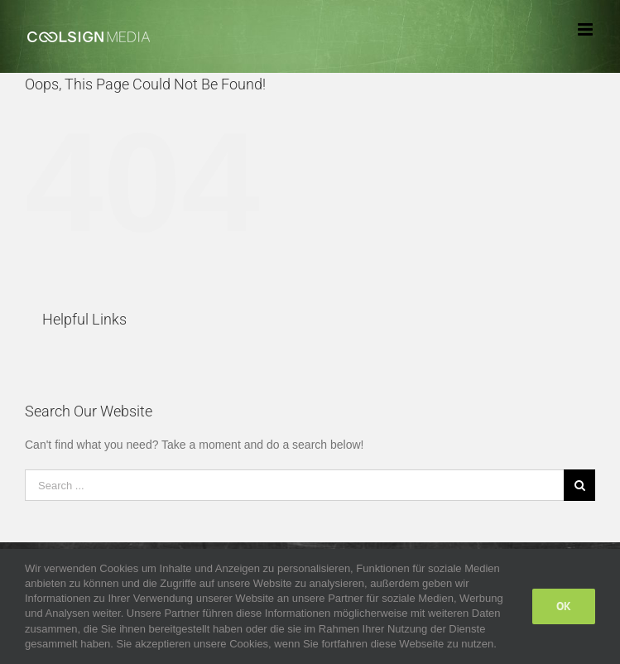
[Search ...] (294, 485)
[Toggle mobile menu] (586, 29)
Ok (563, 606)
